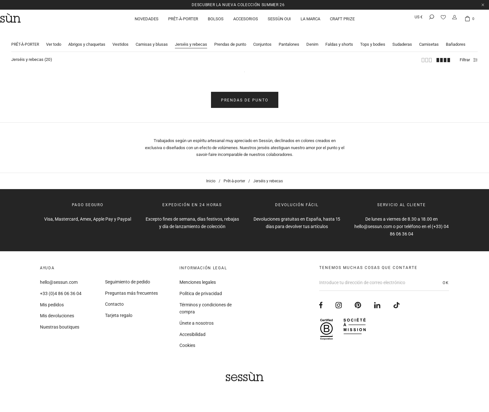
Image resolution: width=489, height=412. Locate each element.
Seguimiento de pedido (127, 278)
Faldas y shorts (339, 39)
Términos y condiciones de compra (205, 304)
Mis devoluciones (57, 311)
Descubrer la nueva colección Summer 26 (238, 4)
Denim (312, 39)
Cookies (187, 341)
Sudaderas (402, 39)
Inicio (211, 177)
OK (446, 278)
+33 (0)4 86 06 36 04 (61, 289)
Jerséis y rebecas (191, 39)
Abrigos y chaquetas (86, 39)
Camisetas (429, 39)
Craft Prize (342, 20)
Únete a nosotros (196, 319)
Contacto (114, 300)
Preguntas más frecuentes (131, 289)
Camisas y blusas (152, 39)
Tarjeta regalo (118, 311)
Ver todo (53, 39)
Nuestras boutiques (59, 323)
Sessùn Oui (279, 20)
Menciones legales (197, 278)
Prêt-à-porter (183, 20)
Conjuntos (262, 39)
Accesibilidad (192, 330)
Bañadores (455, 39)
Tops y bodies (372, 39)
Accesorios (245, 20)
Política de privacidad (200, 289)
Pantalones (289, 39)
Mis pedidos (52, 300)
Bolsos (216, 20)
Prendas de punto (230, 39)
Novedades (146, 20)
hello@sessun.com (59, 278)
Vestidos (120, 39)
